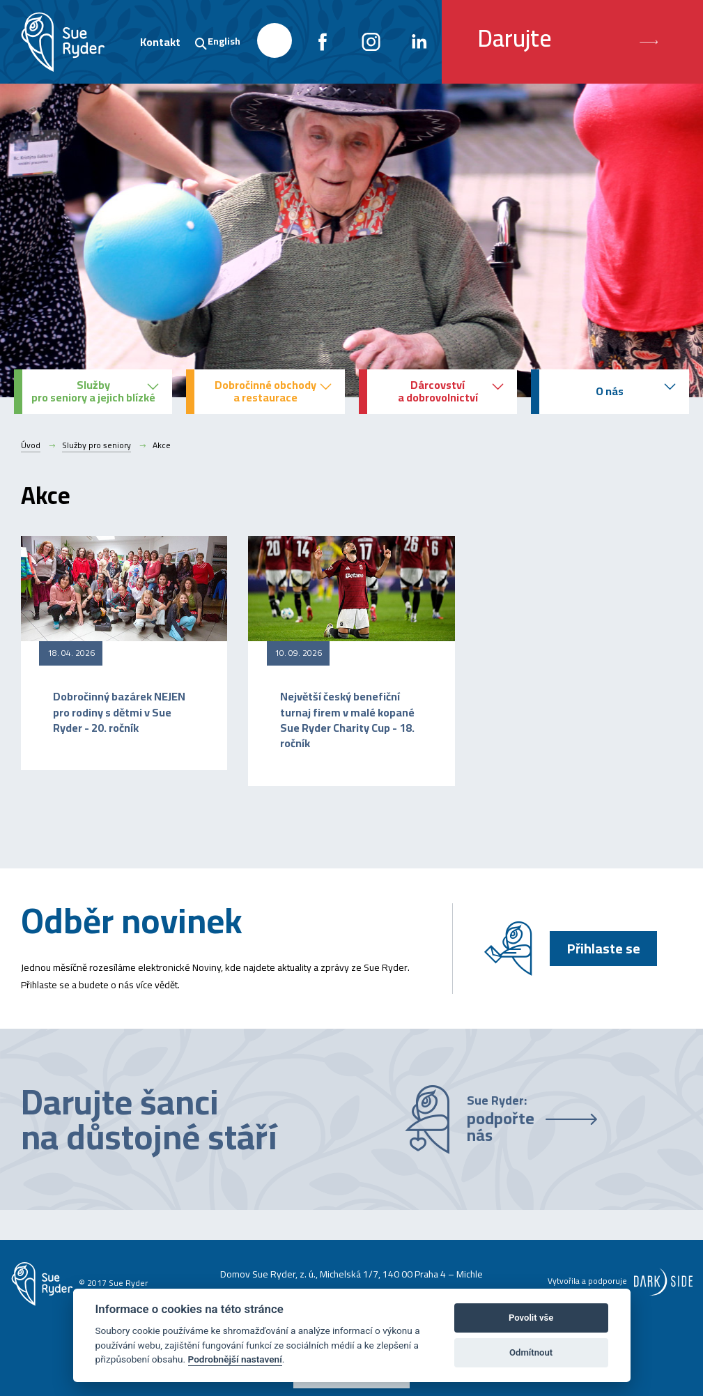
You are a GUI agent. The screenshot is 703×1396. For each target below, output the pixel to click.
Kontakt (160, 41)
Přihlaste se (603, 948)
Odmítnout (531, 1352)
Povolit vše (531, 1317)
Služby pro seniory (96, 445)
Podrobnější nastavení (235, 1359)
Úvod (30, 445)
